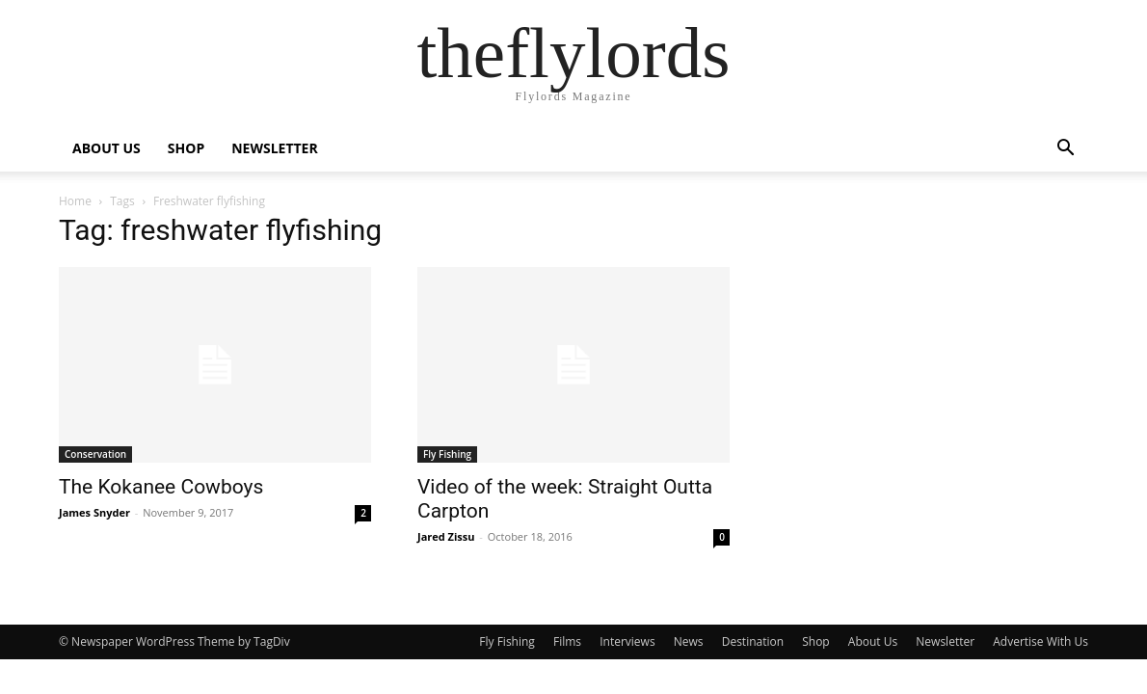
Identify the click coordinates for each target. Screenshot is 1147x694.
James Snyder (94, 512)
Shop (816, 641)
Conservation (95, 454)
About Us (872, 641)
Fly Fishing (447, 454)
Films (567, 641)
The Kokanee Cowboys (161, 486)
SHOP (186, 148)
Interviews (627, 641)
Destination (753, 641)
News (689, 641)
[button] (1065, 150)
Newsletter (945, 641)
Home (75, 201)
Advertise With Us (1040, 641)
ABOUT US (106, 148)
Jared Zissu (446, 536)
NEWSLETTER (274, 148)
